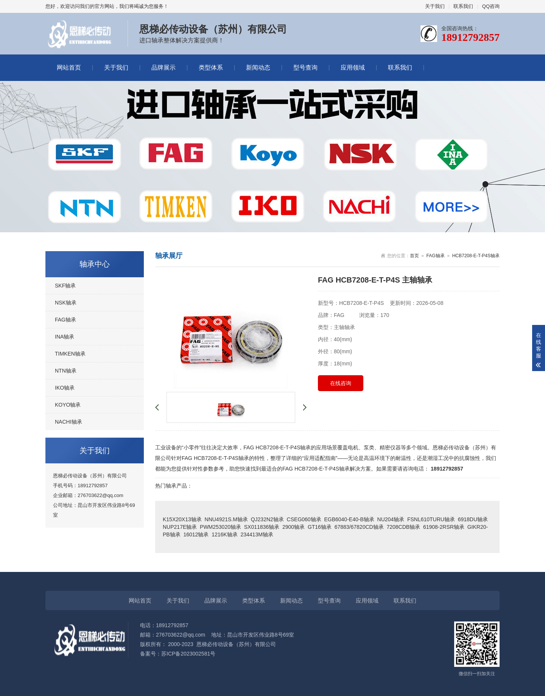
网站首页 (69, 67)
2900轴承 (293, 527)
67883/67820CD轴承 (359, 527)
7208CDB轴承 (403, 527)
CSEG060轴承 (304, 519)
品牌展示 (163, 67)
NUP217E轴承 (180, 527)
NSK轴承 (65, 303)
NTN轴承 (65, 371)
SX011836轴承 (261, 527)
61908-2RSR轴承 (443, 527)
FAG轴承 (65, 320)
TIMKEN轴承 (70, 354)
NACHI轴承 (68, 422)
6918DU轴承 (473, 519)
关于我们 (435, 6)
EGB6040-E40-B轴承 (349, 519)
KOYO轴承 (68, 405)
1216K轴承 (224, 534)
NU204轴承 (391, 519)
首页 (414, 255)
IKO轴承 (65, 388)
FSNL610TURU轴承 (431, 519)
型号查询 (305, 67)
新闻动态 (258, 67)
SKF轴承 (65, 286)
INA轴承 (64, 337)
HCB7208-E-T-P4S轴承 (476, 255)
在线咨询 (340, 383)
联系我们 (463, 6)
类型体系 (211, 67)
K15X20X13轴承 (182, 519)
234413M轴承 (256, 534)
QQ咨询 (491, 6)
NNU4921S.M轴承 (226, 519)
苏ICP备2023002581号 (188, 654)
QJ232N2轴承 (267, 519)
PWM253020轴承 (220, 527)
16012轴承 (196, 534)
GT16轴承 (320, 527)
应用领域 (353, 67)
